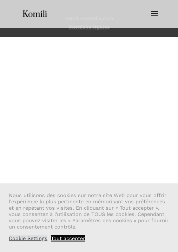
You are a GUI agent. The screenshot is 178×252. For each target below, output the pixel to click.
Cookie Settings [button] (28, 238)
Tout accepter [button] (68, 238)
